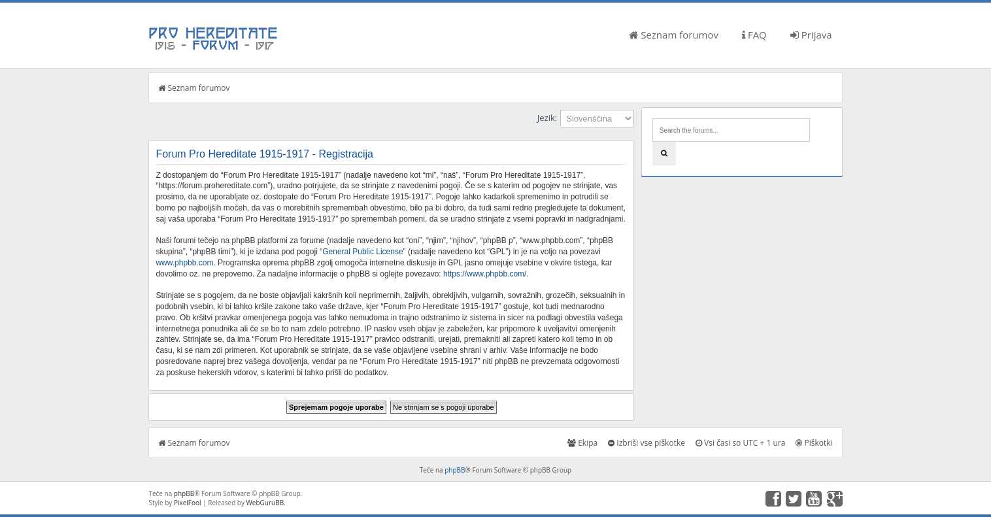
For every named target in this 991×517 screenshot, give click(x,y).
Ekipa (582, 442)
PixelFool (187, 502)
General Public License (362, 251)
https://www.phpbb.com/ (484, 273)
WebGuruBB (265, 502)
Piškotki (814, 442)
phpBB (455, 470)
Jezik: (547, 118)
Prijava (811, 34)
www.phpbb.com (184, 262)
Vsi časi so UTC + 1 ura (740, 442)
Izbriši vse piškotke (646, 442)
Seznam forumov (673, 34)
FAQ (754, 34)
